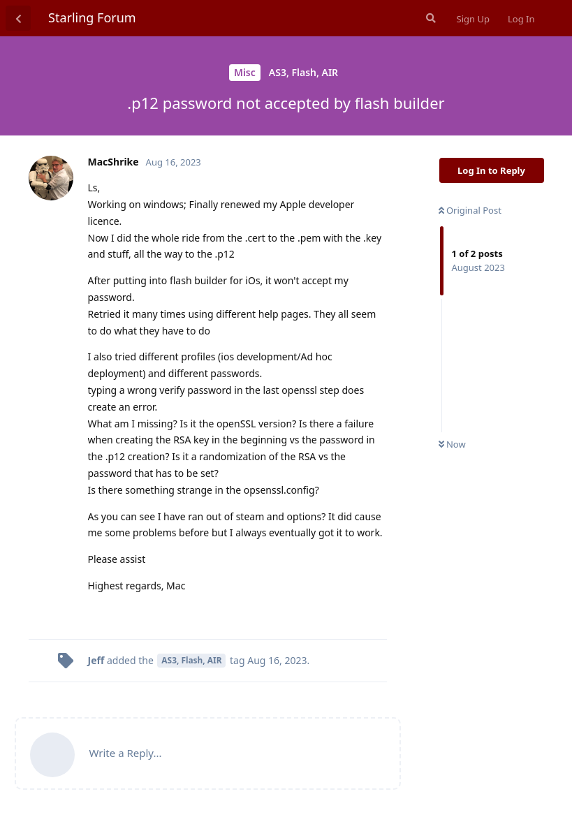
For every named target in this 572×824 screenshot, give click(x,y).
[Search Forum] (429, 18)
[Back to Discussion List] (18, 18)
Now (452, 444)
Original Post (470, 210)
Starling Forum (92, 17)
